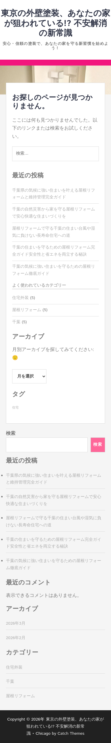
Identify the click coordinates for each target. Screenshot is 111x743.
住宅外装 (20, 298)
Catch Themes (70, 734)
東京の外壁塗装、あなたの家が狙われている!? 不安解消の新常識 (55, 23)
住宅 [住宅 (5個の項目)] (15, 407)
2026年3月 (15, 623)
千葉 (16, 322)
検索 (10, 433)
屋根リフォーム (26, 310)
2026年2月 (15, 638)
